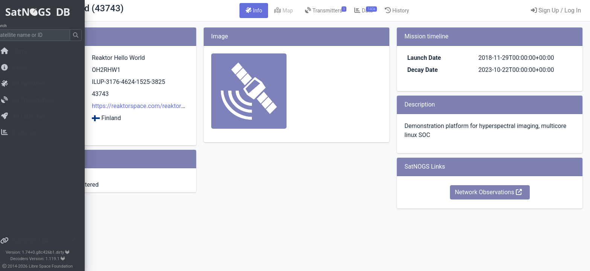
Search (9, 25)
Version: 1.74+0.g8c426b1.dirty (47, 252)
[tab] (301, 10)
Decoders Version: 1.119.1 (47, 258)
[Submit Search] (85, 35)
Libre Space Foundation (60, 266)
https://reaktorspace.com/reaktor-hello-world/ (234, 106)
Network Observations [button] (504, 210)
